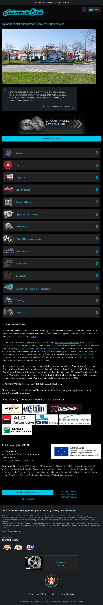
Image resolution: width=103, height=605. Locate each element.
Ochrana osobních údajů (72, 601)
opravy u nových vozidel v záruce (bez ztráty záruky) (35, 348)
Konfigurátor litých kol (60, 563)
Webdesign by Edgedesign (31, 601)
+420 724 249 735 (68, 494)
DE (85, 10)
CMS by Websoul (52, 601)
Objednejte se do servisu (51, 139)
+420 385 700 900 (68, 491)
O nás (33, 337)
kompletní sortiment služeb (67, 343)
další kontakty (28, 499)
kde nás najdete (86, 354)
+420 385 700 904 (68, 497)
